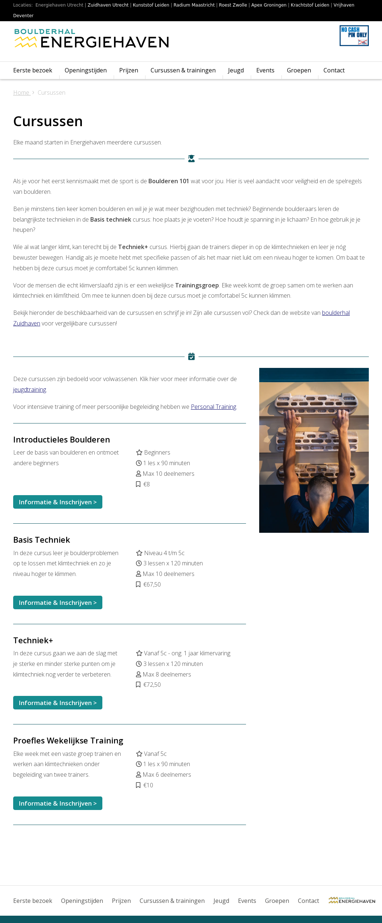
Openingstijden (86, 70)
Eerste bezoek (32, 70)
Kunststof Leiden (151, 5)
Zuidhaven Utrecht (108, 5)
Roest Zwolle (233, 5)
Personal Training (213, 407)
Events (265, 70)
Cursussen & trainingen (183, 70)
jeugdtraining (29, 389)
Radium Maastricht (194, 5)
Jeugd (236, 70)
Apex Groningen (269, 5)
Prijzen (128, 70)
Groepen (299, 70)
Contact (334, 70)
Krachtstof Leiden (310, 5)
